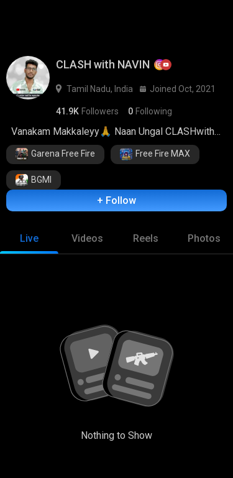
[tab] (29, 239)
